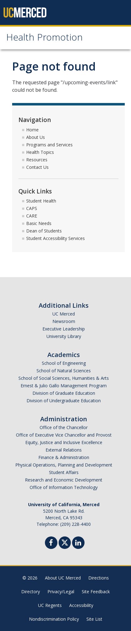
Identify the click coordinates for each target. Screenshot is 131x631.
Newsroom (63, 321)
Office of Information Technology (64, 487)
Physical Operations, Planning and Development (63, 465)
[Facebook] (51, 543)
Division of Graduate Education (63, 393)
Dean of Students (44, 231)
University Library (63, 336)
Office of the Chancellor (64, 427)
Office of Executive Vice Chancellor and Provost (64, 435)
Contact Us (37, 167)
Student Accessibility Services (55, 238)
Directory (30, 591)
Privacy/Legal (60, 591)
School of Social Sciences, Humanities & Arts (63, 378)
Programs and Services (49, 145)
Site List (94, 619)
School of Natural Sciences (63, 371)
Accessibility (81, 605)
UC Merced (63, 314)
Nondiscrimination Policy (54, 619)
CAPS (31, 208)
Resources (36, 160)
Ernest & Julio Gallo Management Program (64, 386)
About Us (35, 137)
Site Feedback (96, 591)
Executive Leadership (63, 329)
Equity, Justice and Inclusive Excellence (63, 442)
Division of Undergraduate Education (64, 401)
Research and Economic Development (63, 480)
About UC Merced (63, 578)
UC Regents (50, 605)
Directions (98, 578)
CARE (31, 216)
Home (32, 130)
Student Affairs (64, 472)
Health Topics (40, 152)
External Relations (64, 450)
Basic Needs (38, 223)
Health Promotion (44, 38)
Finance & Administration (63, 457)
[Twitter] (64, 542)
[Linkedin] (78, 543)
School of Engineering (64, 363)
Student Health (41, 201)
